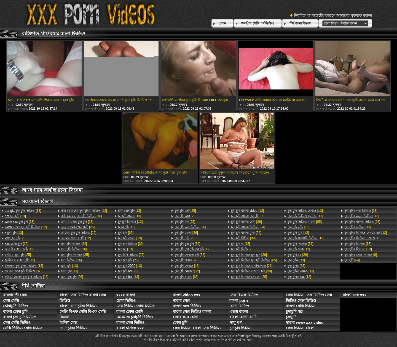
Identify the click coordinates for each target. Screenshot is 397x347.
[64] (190, 255)
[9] (360, 255)
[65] (126, 233)
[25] (15, 238)
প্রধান (222, 23)
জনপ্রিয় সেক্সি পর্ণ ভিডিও (257, 23)
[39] (131, 244)
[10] (81, 216)
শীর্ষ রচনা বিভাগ (300, 23)
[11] (305, 216)
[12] (26, 227)
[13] (23, 211)
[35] (248, 216)
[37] (23, 271)
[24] (74, 244)
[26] (78, 227)
